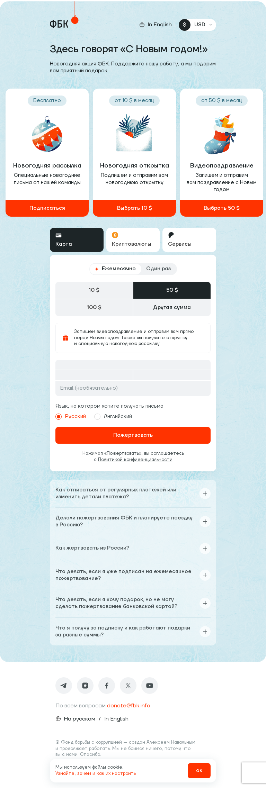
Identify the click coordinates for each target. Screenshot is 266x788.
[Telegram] (63, 685)
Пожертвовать (133, 435)
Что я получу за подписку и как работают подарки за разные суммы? (133, 631)
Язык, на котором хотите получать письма (109, 406)
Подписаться (47, 208)
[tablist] (133, 240)
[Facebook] (106, 685)
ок (199, 770)
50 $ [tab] (172, 290)
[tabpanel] (133, 363)
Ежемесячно (115, 268)
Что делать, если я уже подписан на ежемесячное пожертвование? (133, 575)
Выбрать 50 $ (222, 208)
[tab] (77, 240)
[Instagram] (85, 685)
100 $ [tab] (94, 307)
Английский (113, 416)
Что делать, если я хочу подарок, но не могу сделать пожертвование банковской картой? (133, 603)
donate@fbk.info (128, 705)
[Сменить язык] (155, 25)
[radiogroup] (133, 269)
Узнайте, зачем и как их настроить (95, 773)
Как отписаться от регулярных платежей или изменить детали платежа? (133, 493)
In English (116, 718)
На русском (79, 718)
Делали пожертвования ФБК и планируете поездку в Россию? (133, 521)
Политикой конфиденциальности (135, 459)
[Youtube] (149, 685)
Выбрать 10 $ (134, 208)
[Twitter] (128, 685)
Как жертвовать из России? (133, 548)
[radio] (58, 417)
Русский (70, 416)
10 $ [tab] (94, 290)
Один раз (158, 268)
